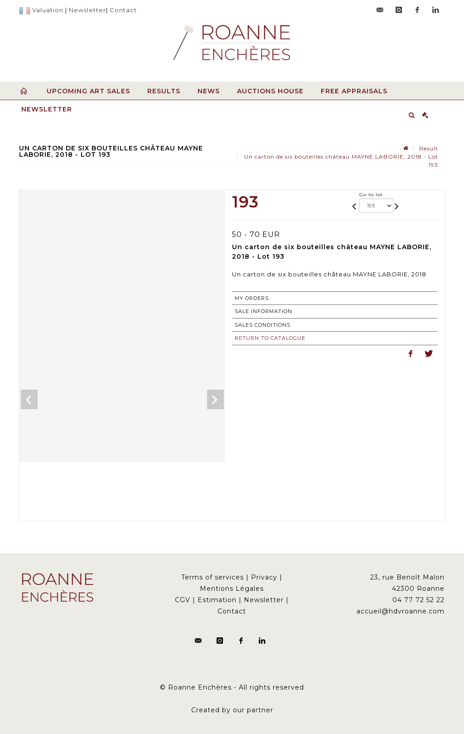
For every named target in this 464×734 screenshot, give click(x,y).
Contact (123, 10)
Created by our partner (232, 710)
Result (428, 148)
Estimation (217, 600)
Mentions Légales (232, 588)
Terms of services (212, 577)
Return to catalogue (270, 338)
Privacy (264, 577)
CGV (182, 600)
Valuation (47, 10)
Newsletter (87, 10)
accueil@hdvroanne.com (401, 611)
